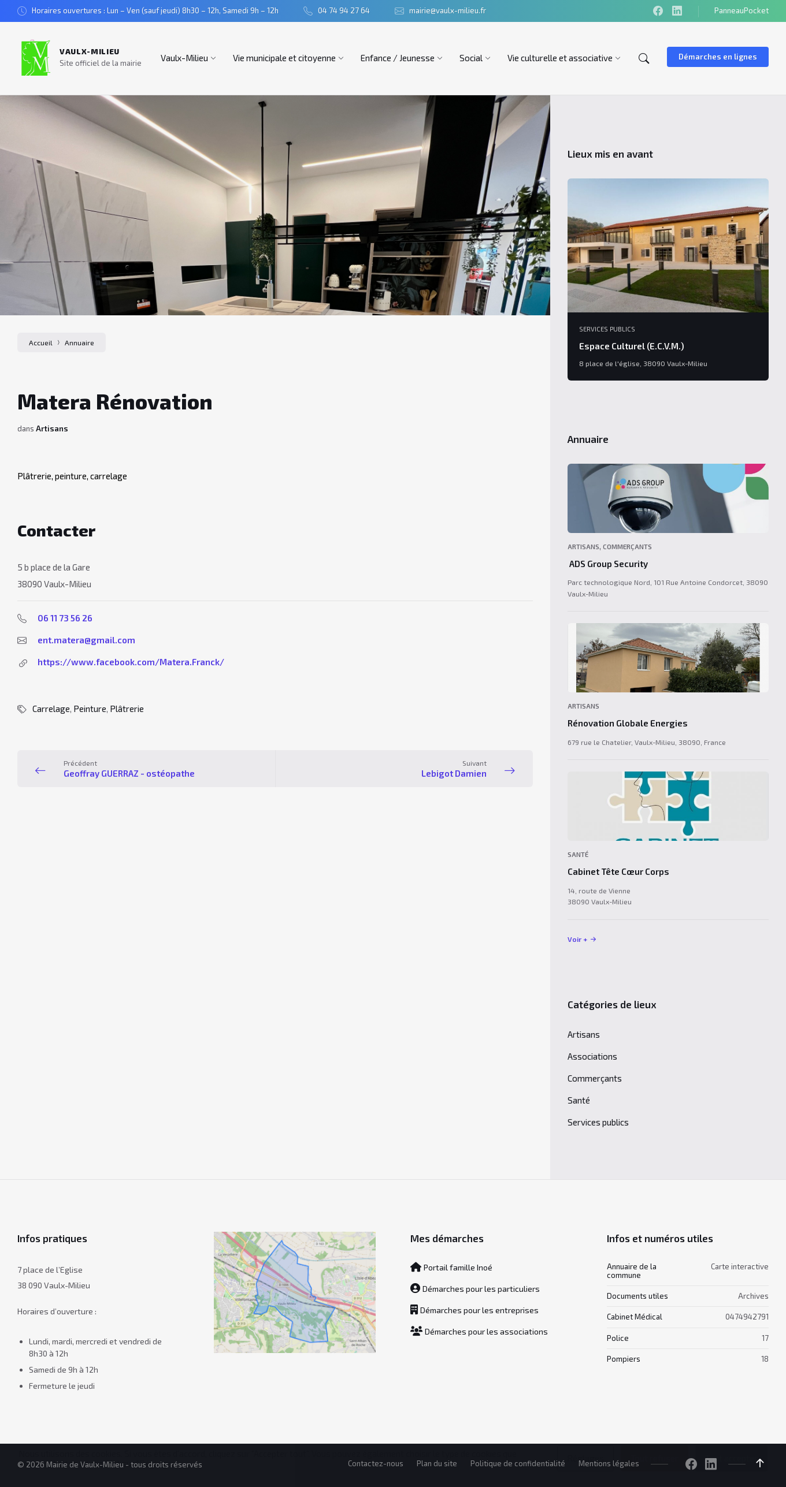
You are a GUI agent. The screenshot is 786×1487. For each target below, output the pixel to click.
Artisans (52, 428)
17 (765, 1338)
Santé (578, 854)
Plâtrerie (127, 708)
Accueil (41, 342)
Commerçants (627, 546)
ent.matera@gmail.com (86, 640)
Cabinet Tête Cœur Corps (618, 871)
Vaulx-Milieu (90, 51)
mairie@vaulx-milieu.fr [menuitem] (447, 10)
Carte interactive (740, 1266)
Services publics (607, 329)
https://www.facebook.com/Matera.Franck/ (131, 662)
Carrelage (51, 708)
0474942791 (747, 1316)
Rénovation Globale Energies (628, 723)
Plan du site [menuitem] (437, 1463)
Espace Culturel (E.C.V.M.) (631, 346)
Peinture (89, 708)
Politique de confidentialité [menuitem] (517, 1463)
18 (765, 1358)
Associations (592, 1056)
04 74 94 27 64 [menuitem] (344, 10)
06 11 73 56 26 (65, 618)
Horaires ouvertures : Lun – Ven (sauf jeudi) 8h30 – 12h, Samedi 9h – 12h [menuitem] (155, 10)
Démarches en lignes (718, 56)
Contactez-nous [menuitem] (375, 1463)
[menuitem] (184, 58)
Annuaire (79, 342)
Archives (753, 1295)
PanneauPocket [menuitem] (741, 10)
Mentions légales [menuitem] (609, 1463)
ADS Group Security (608, 563)
